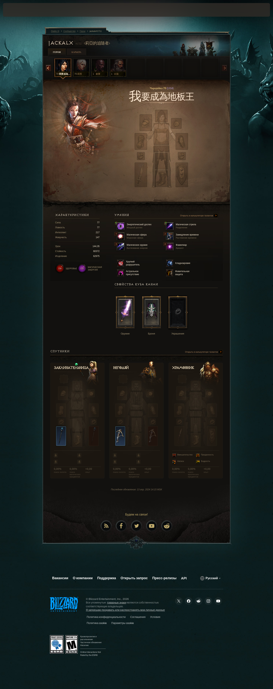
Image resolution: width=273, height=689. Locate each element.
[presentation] (17, 10)
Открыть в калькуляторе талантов (199, 215)
